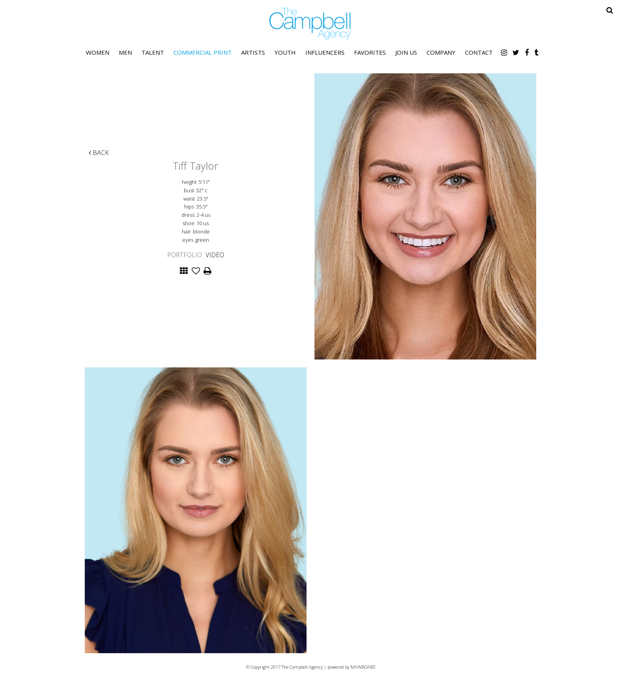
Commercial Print (202, 52)
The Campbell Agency (310, 23)
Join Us (406, 52)
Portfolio (184, 254)
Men (125, 52)
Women (97, 52)
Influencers (325, 52)
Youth (285, 52)
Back (99, 152)
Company (441, 52)
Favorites (370, 52)
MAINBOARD (363, 667)
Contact (479, 52)
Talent (152, 52)
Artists (253, 52)
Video (215, 254)
